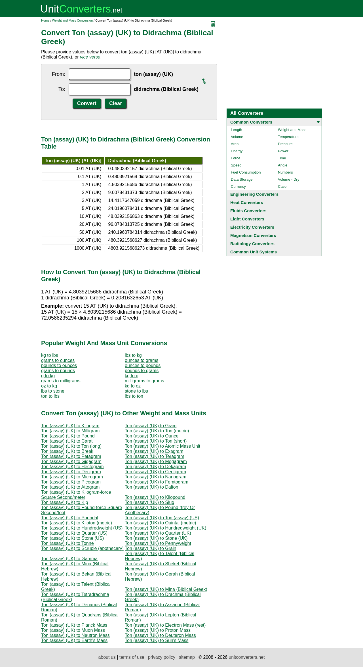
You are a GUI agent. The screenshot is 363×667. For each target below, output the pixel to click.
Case (282, 186)
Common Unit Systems (253, 251)
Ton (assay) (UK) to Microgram (72, 476)
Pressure (285, 144)
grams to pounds (58, 370)
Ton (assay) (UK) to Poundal (69, 517)
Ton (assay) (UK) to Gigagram (71, 461)
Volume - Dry (288, 179)
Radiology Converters (252, 243)
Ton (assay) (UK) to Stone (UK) (156, 538)
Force (235, 158)
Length (236, 130)
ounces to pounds (143, 365)
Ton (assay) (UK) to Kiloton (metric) (76, 522)
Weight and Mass (292, 130)
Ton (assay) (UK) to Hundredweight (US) (82, 528)
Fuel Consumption (246, 172)
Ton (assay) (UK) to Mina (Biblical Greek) (166, 589)
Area (235, 144)
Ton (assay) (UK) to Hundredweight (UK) (165, 528)
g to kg (48, 375)
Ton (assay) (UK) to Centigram (155, 471)
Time (282, 158)
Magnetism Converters (253, 235)
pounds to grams (142, 370)
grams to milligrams (61, 380)
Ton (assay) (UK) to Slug (149, 502)
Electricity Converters (252, 227)
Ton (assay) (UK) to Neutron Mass (75, 635)
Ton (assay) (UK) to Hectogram (72, 466)
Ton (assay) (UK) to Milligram (70, 430)
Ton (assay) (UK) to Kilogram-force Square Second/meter (76, 495)
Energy (236, 151)
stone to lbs (136, 391)
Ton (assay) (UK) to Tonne (67, 543)
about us (106, 657)
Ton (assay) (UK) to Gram (150, 425)
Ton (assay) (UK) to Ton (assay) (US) (162, 517)
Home (45, 20)
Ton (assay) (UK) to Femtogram (156, 482)
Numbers (285, 172)
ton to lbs (50, 396)
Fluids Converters (248, 210)
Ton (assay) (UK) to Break (67, 451)
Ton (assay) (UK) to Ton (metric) (157, 430)
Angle (282, 165)
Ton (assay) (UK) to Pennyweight (158, 543)
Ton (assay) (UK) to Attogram (70, 487)
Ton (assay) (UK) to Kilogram (70, 425)
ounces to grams (141, 360)
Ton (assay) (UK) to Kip (64, 502)
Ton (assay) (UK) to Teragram (154, 456)
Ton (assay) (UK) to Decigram (71, 471)
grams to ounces (58, 360)
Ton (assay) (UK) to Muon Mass (73, 630)
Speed (236, 165)
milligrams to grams (144, 380)
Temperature (288, 137)
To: (61, 89)
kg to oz (133, 385)
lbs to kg (133, 355)
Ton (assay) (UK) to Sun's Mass (156, 640)
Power (283, 151)
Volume (237, 137)
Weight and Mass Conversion (72, 20)
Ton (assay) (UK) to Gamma (69, 558)
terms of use (131, 657)
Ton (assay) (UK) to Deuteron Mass (160, 635)
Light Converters (247, 218)
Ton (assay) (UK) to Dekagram (155, 466)
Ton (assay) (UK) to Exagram (154, 451)
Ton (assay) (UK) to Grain (150, 548)
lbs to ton (134, 396)
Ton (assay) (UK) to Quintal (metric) (160, 522)
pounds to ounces (59, 365)
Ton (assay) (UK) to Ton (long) (71, 446)
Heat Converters (246, 202)
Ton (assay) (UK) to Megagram (156, 461)
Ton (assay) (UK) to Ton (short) (156, 441)
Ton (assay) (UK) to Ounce (151, 435)
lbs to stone (52, 391)
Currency (238, 186)
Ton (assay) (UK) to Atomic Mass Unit (162, 446)
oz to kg (49, 385)
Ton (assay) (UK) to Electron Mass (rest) (165, 625)
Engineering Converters (254, 194)
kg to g (131, 375)
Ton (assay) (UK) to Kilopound (155, 497)
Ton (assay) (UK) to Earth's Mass (74, 640)
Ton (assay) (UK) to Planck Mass (74, 625)
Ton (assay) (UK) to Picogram (71, 482)
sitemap (187, 657)
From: (58, 74)
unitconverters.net (247, 657)
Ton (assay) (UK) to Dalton (151, 487)
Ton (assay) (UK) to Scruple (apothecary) (82, 548)
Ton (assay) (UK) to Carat (66, 441)
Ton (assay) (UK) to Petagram (71, 456)
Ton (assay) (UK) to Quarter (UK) (158, 533)
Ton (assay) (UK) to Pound (68, 435)
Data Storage (242, 179)
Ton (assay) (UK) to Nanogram (155, 476)
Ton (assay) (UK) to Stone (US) (72, 538)
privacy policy (161, 657)
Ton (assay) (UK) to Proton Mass (158, 630)
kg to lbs (49, 355)
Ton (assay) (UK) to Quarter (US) (74, 533)
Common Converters (251, 122)
